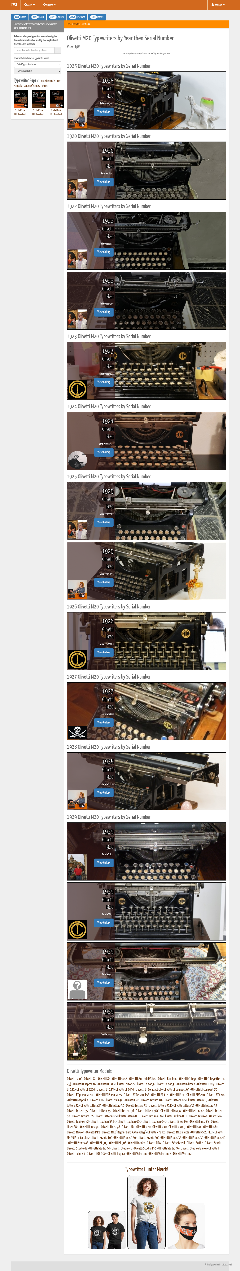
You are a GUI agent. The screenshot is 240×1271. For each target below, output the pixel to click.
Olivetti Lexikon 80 (151, 1116)
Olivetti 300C (74, 1079)
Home (69, 24)
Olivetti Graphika (78, 1100)
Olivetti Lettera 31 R (160, 1105)
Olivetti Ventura (182, 1154)
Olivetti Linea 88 (199, 1122)
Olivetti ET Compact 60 (149, 1089)
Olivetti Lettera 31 (136, 1105)
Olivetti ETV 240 (195, 1095)
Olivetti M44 (194, 1127)
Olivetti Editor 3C (165, 1084)
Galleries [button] (56, 17)
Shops (45, 86)
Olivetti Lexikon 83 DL (103, 1122)
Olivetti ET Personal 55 (109, 1095)
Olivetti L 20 (132, 1100)
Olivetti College (187, 1079)
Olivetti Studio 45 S (145, 1148)
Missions (49, 4)
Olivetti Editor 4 (186, 1084)
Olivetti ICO (96, 1100)
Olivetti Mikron (75, 1132)
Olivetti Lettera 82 (105, 1116)
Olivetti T (213, 1148)
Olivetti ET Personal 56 (136, 1095)
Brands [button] (20, 17)
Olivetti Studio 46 (168, 1148)
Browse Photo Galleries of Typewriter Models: (32, 58)
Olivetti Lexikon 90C (129, 1122)
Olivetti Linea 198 (178, 1122)
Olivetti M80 (210, 1127)
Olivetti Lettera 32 (183, 1105)
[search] (37, 64)
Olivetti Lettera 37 (170, 1111)
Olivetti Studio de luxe (194, 1148)
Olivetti (76, 24)
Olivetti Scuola (213, 1143)
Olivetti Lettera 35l (100, 1111)
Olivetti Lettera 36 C (147, 1111)
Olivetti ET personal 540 (80, 1095)
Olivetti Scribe (195, 1143)
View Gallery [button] (103, 111)
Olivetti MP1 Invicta (178, 1132)
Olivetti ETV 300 (216, 1095)
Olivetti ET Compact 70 (204, 1089)
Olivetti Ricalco (136, 1143)
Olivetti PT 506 (117, 1143)
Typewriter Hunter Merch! (146, 1169)
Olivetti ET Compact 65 (176, 1089)
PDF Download (19, 114)
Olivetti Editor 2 (125, 1084)
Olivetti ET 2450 (125, 1089)
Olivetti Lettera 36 (123, 1111)
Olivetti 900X (119, 1079)
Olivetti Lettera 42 (193, 1111)
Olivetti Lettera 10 (151, 1100)
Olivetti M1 (128, 1127)
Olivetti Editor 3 (145, 1084)
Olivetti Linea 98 (110, 1127)
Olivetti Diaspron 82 (84, 1084)
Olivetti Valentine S (160, 1154)
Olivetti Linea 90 (89, 1127)
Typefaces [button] (77, 17)
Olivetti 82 (90, 1079)
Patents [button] (96, 17)
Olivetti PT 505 (98, 1143)
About (29, 4)
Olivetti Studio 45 (122, 1148)
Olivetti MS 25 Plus (202, 1132)
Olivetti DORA (106, 1084)
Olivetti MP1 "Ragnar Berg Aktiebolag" (124, 1132)
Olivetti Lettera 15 (196, 1100)
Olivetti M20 (143, 1127)
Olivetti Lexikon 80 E (175, 1116)
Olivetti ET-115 (159, 1095)
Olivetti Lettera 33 (206, 1105)
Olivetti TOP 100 (96, 1154)
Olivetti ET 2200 (85, 1089)
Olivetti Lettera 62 (82, 1116)
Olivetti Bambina (167, 1079)
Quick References (32, 86)
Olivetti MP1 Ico (156, 1132)
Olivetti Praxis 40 (215, 1138)
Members (218, 4)
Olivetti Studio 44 (99, 1148)
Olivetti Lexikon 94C (154, 1122)
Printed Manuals (47, 81)
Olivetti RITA (154, 1143)
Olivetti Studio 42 (77, 1148)
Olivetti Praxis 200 (148, 1138)
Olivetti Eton (177, 1095)
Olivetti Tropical (116, 1154)
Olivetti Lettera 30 (113, 1105)
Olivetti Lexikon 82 (78, 1122)
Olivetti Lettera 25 (91, 1105)
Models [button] (37, 17)
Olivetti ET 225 (105, 1089)
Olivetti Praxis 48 (78, 1143)
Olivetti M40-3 (176, 1127)
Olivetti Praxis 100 (101, 1138)
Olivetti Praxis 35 (171, 1138)
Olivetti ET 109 (205, 1084)
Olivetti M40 (159, 1127)
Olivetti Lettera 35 (77, 1111)
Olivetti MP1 (93, 1132)
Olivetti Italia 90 (114, 1100)
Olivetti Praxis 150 (125, 1138)
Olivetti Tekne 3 (76, 1154)
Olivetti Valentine (137, 1154)
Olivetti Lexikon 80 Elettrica (205, 1116)
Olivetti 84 (104, 1079)
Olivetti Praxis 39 (193, 1138)
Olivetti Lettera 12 (174, 1100)
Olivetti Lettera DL (127, 1116)
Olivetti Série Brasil (174, 1143)
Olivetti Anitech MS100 (142, 1079)
